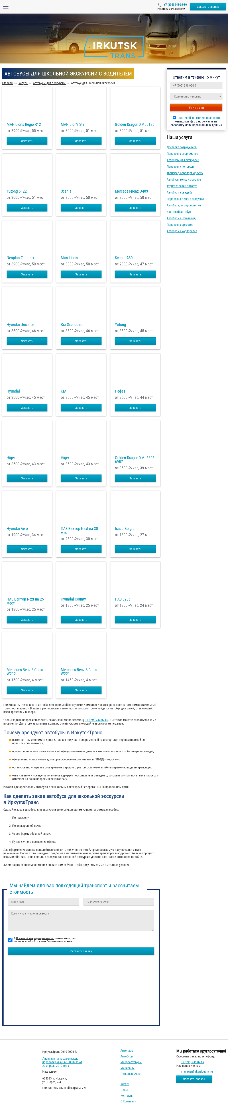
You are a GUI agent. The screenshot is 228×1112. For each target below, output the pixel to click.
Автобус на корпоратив (182, 231)
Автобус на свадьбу (179, 192)
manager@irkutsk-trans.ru (197, 1071)
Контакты (126, 1095)
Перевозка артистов (180, 224)
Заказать (27, 141)
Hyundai (13, 391)
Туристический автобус (182, 186)
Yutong (120, 325)
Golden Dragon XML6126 (135, 124)
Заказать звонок (208, 6)
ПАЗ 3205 (122, 599)
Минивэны (127, 1068)
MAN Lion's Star (73, 124)
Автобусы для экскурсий (183, 160)
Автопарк (126, 1050)
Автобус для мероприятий (184, 205)
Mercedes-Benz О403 (131, 191)
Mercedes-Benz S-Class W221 (79, 672)
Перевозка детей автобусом (185, 199)
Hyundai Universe (20, 325)
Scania (66, 191)
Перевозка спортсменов (182, 153)
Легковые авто (130, 1073)
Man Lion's (69, 258)
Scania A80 (124, 258)
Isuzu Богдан (125, 529)
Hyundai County (73, 599)
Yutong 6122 (17, 191)
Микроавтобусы (131, 1062)
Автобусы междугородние (184, 179)
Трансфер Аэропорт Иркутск (185, 173)
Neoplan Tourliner (20, 258)
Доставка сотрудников (182, 147)
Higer (11, 458)
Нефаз (120, 391)
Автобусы (126, 1056)
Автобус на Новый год (181, 218)
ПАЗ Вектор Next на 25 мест (25, 601)
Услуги (124, 1084)
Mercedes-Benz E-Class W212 (25, 672)
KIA (63, 391)
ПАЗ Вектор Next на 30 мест (79, 531)
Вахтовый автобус (179, 212)
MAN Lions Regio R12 (24, 124)
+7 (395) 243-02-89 (175, 4)
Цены (124, 1090)
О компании (128, 1101)
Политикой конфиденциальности (198, 118)
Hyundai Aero (17, 529)
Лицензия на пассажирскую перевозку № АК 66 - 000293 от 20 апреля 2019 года (62, 1062)
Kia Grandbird (71, 325)
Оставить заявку (81, 951)
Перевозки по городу (180, 166)
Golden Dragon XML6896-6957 (135, 460)
